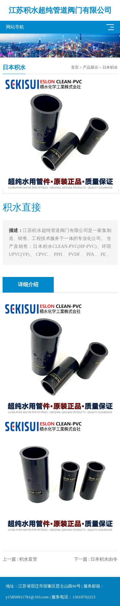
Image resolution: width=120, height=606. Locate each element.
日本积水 (110, 67)
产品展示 (90, 67)
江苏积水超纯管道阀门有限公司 (60, 10)
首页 (75, 67)
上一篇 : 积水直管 (20, 559)
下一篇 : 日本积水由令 (96, 559)
